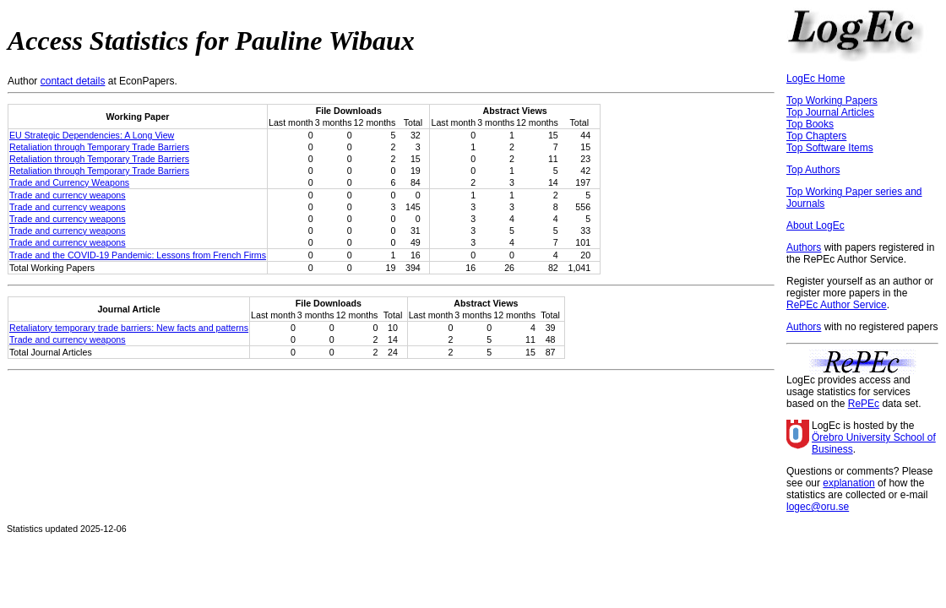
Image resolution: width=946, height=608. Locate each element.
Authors (803, 247)
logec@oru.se (817, 507)
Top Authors (813, 170)
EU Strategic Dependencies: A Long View (91, 135)
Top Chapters (816, 136)
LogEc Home (815, 78)
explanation (848, 483)
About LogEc (815, 225)
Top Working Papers (832, 100)
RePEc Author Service (836, 305)
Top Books (810, 124)
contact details (73, 81)
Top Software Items (829, 148)
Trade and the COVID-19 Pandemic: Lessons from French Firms (137, 255)
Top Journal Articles (830, 112)
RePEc (863, 404)
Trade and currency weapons (67, 195)
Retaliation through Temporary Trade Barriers (99, 147)
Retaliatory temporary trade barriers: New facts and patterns (128, 328)
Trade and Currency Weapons (69, 182)
